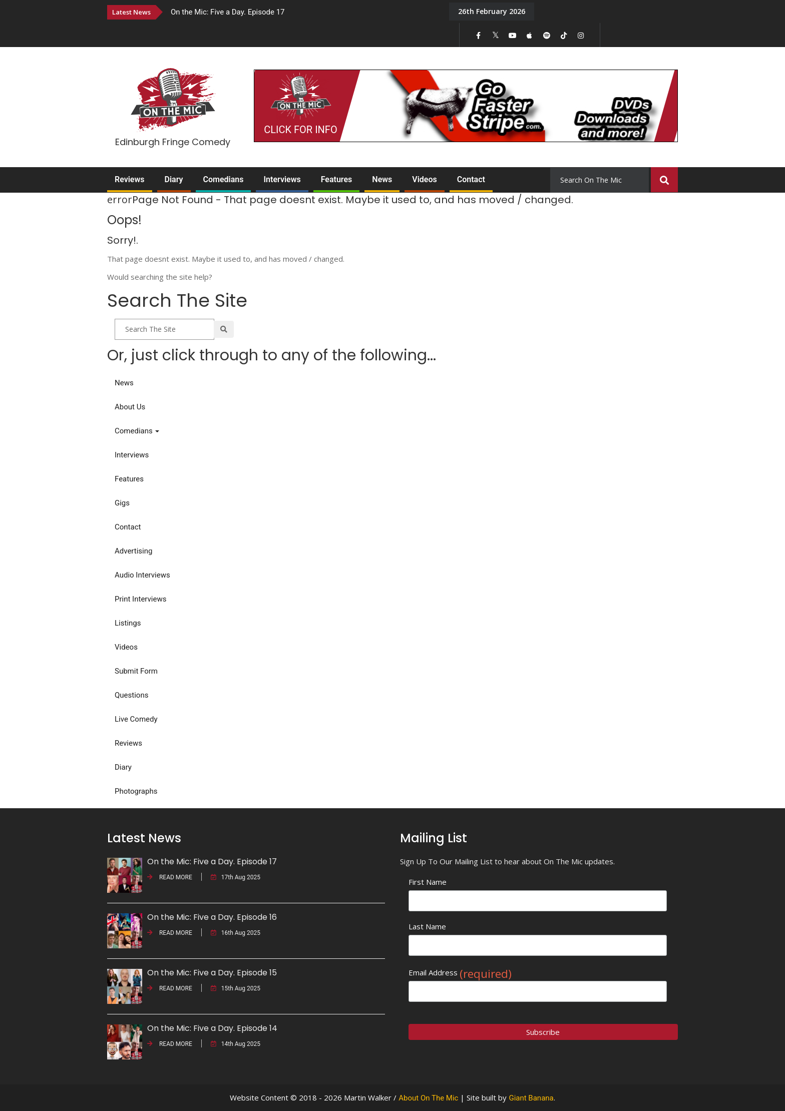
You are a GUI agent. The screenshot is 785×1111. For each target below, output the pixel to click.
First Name (428, 882)
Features (336, 179)
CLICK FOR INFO (300, 130)
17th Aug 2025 (235, 877)
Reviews (130, 179)
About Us (130, 406)
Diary (174, 179)
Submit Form (136, 671)
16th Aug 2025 (235, 932)
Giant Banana (531, 1097)
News (382, 179)
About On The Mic (428, 1097)
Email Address (460, 972)
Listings (128, 623)
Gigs (122, 502)
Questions (131, 695)
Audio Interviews (142, 575)
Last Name (427, 926)
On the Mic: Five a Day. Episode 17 (228, 12)
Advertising (133, 551)
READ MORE (169, 877)
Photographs (136, 791)
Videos (424, 179)
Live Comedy (136, 719)
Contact (471, 179)
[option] (302, 12)
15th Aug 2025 (235, 988)
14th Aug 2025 (235, 1043)
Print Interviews (140, 599)
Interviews (281, 179)
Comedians (223, 179)
